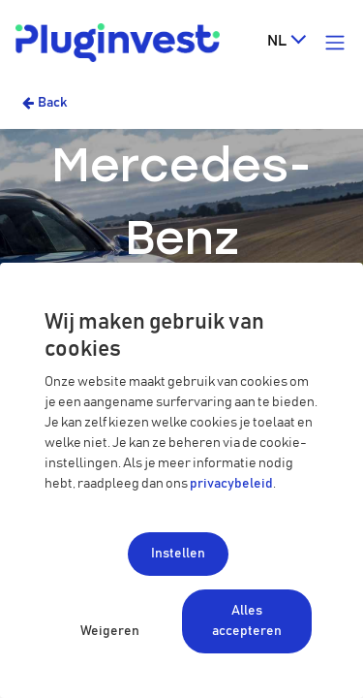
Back (52, 103)
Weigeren (109, 631)
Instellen (178, 553)
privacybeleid (231, 484)
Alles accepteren (247, 621)
